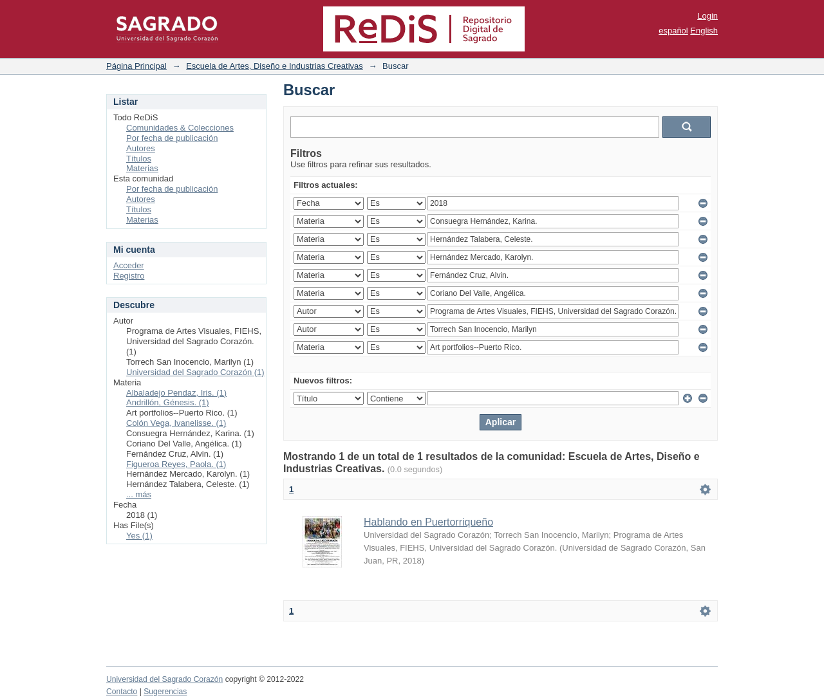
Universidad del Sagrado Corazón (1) (195, 372)
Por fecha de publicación (172, 138)
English (704, 30)
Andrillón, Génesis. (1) (167, 402)
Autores (140, 148)
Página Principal (136, 66)
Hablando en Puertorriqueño (428, 522)
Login (707, 16)
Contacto (121, 691)
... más (138, 494)
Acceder (128, 265)
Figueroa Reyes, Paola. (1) (176, 464)
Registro (128, 275)
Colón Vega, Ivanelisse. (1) (176, 423)
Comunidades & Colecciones (180, 128)
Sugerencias (165, 691)
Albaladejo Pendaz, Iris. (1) (176, 393)
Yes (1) (139, 535)
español (673, 30)
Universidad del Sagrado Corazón (164, 679)
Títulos (138, 158)
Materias (142, 168)
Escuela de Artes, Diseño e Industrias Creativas (274, 66)
